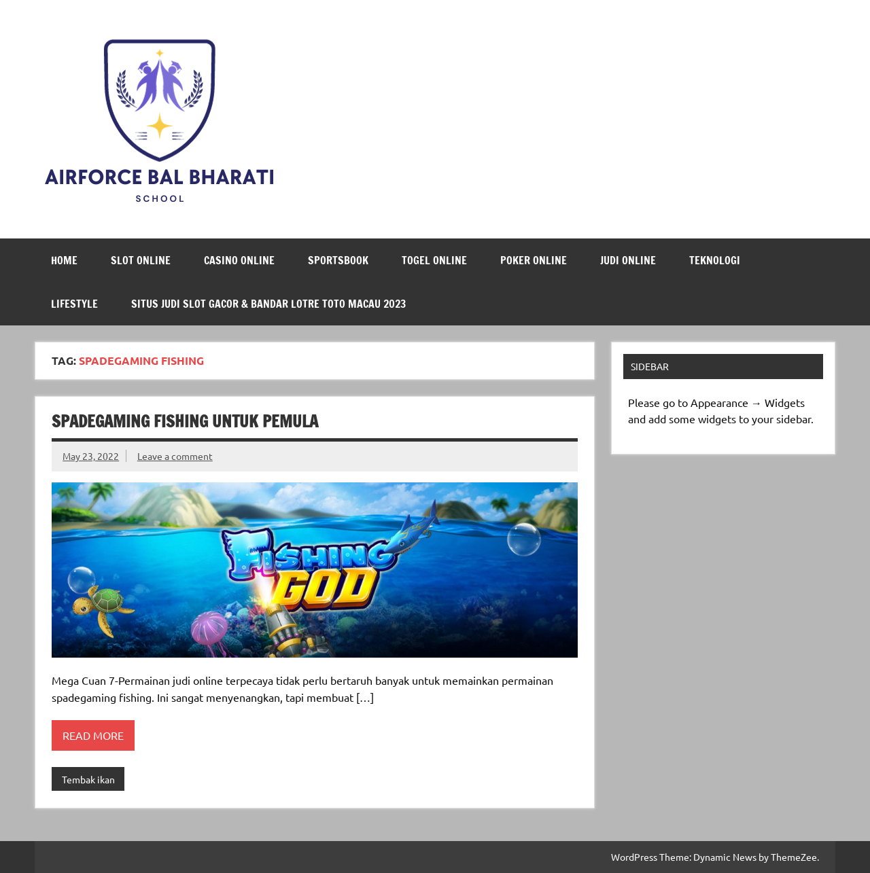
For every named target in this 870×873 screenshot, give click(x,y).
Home (64, 260)
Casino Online (239, 260)
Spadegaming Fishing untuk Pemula (185, 421)
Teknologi (714, 260)
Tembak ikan (88, 779)
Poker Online (533, 260)
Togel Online (434, 260)
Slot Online (141, 260)
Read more (93, 735)
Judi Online (628, 260)
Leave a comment (175, 456)
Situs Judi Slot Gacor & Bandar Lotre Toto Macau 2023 (268, 303)
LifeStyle (74, 303)
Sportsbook (338, 260)
